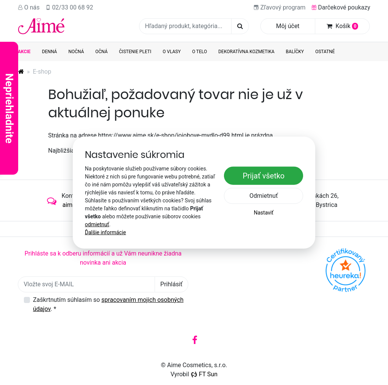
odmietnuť (97, 224)
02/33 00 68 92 (69, 7)
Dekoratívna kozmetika (246, 51)
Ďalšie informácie (105, 232)
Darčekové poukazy (340, 7)
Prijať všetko (263, 175)
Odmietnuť (263, 195)
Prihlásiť (171, 284)
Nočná (76, 51)
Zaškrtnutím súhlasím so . (108, 304)
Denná (49, 51)
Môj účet (288, 26)
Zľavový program (279, 7)
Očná (101, 51)
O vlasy (172, 51)
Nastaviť (264, 213)
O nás (29, 7)
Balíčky (295, 51)
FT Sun (204, 374)
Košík (342, 26)
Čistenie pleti (135, 51)
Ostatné (325, 51)
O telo (199, 51)
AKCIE (24, 51)
